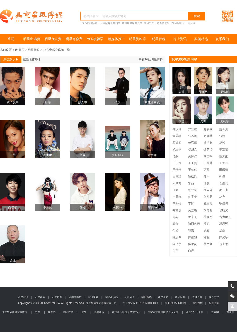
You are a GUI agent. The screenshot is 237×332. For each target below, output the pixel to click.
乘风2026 (149, 23)
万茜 (206, 170)
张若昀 (192, 136)
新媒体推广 (116, 39)
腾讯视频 (68, 312)
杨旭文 (192, 149)
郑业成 (192, 129)
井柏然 (176, 210)
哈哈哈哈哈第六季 (132, 23)
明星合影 (163, 297)
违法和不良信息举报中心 (126, 312)
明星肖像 (57, 297)
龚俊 (175, 224)
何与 (175, 217)
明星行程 (158, 39)
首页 (10, 39)
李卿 (191, 203)
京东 (37, 312)
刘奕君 (208, 197)
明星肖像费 (74, 39)
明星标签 (34, 50)
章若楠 (176, 136)
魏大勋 (223, 156)
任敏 (206, 183)
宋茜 (191, 183)
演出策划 (93, 297)
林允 (222, 197)
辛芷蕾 (223, 149)
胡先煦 (208, 210)
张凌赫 (208, 136)
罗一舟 (223, 190)
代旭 (175, 230)
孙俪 (222, 176)
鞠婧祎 (223, 203)
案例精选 (201, 39)
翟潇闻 (176, 143)
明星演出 (23, 297)
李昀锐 (176, 203)
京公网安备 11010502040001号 (141, 303)
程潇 (191, 230)
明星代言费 (52, 39)
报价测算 (214, 303)
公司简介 (129, 297)
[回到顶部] (232, 306)
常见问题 (180, 297)
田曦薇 (223, 170)
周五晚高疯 (177, 23)
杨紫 (222, 143)
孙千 (206, 176)
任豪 (175, 190)
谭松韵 (192, 176)
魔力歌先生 (163, 23)
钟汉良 (176, 129)
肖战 (175, 156)
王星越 (208, 163)
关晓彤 (208, 217)
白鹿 (191, 251)
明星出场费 (31, 39)
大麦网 (215, 312)
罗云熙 (208, 190)
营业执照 (198, 303)
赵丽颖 (208, 129)
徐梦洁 (208, 149)
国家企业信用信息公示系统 (163, 312)
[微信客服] (232, 296)
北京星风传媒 (31, 16)
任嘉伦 (223, 183)
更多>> (192, 23)
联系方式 (214, 297)
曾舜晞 (192, 143)
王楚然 (192, 170)
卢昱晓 (176, 197)
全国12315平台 (194, 312)
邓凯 (206, 224)
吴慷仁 (192, 156)
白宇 (175, 251)
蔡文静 (208, 244)
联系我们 (222, 39)
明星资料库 (137, 39)
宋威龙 (176, 183)
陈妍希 (176, 237)
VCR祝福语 (95, 39)
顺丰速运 (99, 312)
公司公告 (197, 297)
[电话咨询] (232, 286)
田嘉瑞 (176, 176)
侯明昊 (223, 210)
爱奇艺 (51, 312)
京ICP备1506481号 (175, 303)
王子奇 (176, 163)
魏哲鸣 (208, 156)
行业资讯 (180, 39)
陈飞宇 (176, 244)
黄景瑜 (192, 210)
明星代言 (40, 297)
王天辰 (223, 163)
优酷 (83, 312)
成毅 (206, 230)
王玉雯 (192, 163)
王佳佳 (176, 170)
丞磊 (222, 230)
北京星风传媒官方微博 (14, 312)
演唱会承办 (111, 297)
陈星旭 (192, 237)
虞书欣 (208, 143)
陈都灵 (192, 244)
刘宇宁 (192, 197)
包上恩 (223, 244)
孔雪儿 (208, 203)
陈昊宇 (223, 237)
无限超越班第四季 (110, 23)
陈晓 (206, 237)
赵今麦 (223, 129)
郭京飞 (192, 217)
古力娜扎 (225, 217)
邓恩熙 (223, 224)
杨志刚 (176, 149)
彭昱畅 (192, 190)
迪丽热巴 (194, 224)
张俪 (222, 136)
